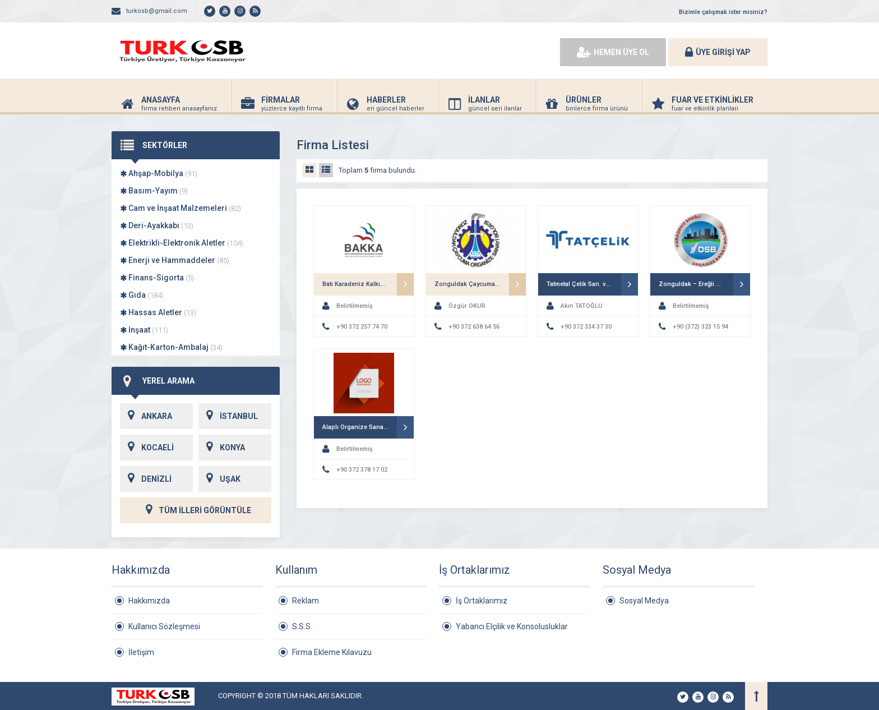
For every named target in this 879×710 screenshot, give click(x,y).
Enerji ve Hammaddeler (174, 260)
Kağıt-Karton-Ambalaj (171, 347)
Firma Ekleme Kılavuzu (332, 652)
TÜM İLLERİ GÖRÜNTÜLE (195, 510)
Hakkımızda (149, 600)
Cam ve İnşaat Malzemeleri (180, 208)
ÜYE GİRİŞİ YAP (718, 52)
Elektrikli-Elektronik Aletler (181, 242)
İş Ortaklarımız (481, 600)
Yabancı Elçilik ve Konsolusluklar (512, 626)
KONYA (221, 447)
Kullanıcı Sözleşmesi (164, 626)
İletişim (141, 652)
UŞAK (219, 479)
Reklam (305, 600)
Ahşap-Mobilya (158, 173)
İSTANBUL (228, 416)
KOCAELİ (147, 447)
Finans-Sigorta (157, 277)
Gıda (142, 295)
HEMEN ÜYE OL (613, 52)
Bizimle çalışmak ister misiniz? (723, 12)
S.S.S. (302, 626)
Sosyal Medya (644, 600)
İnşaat (144, 329)
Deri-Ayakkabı (156, 225)
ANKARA (146, 416)
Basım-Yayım (154, 190)
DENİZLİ (146, 479)
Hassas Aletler (158, 312)
